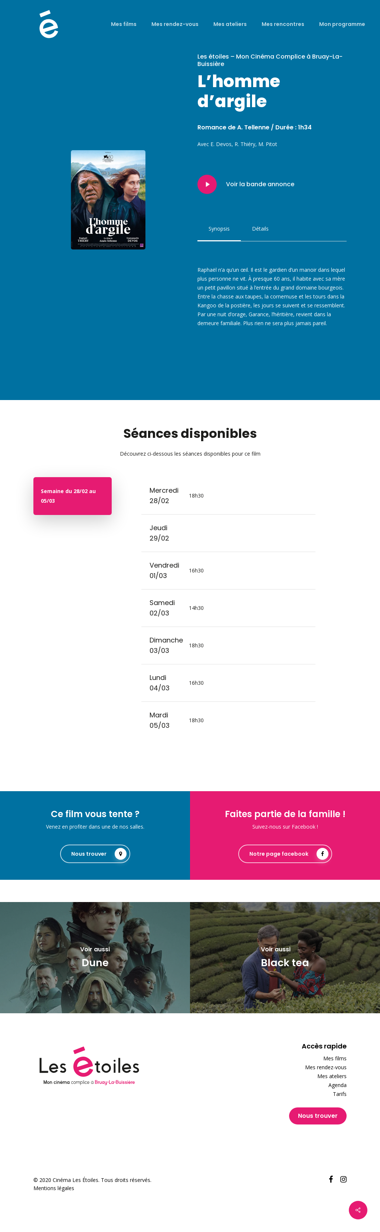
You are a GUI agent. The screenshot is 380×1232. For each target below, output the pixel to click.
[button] (219, 228)
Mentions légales (53, 1188)
